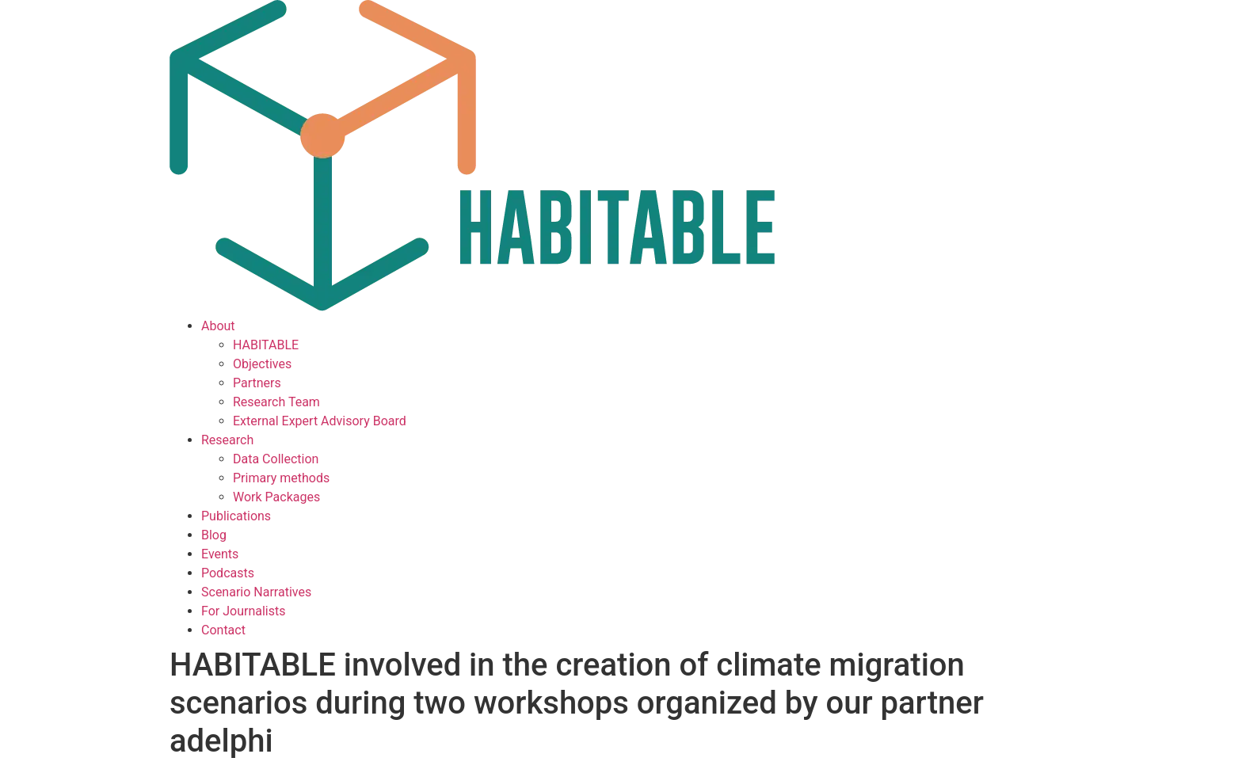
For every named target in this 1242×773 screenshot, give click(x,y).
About (218, 325)
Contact (223, 630)
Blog (214, 535)
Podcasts (227, 573)
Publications (236, 516)
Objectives (262, 363)
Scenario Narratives (256, 592)
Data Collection (275, 458)
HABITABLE (266, 344)
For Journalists (243, 611)
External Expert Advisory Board (319, 420)
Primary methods (281, 478)
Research (227, 439)
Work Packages (276, 497)
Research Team (276, 401)
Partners (257, 382)
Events (219, 554)
